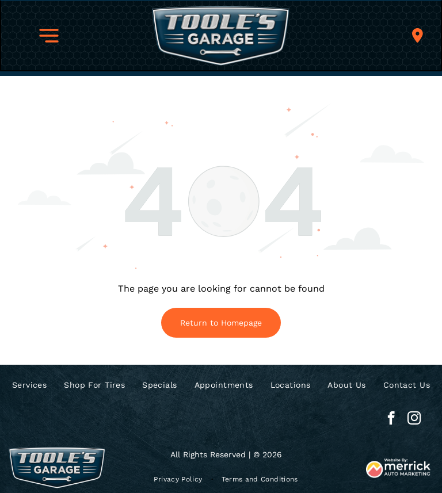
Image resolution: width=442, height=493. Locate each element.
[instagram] (414, 419)
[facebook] (391, 419)
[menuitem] (29, 384)
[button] (48, 35)
